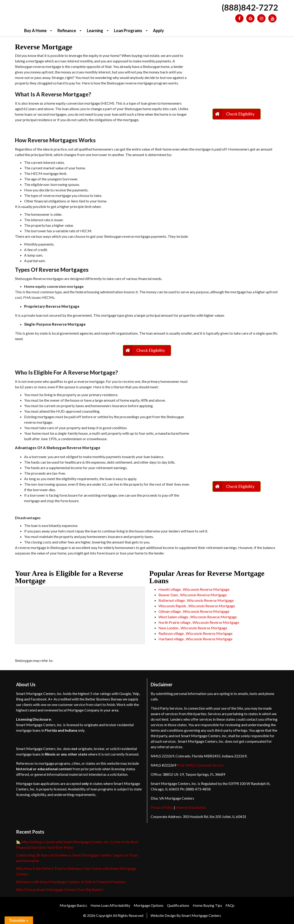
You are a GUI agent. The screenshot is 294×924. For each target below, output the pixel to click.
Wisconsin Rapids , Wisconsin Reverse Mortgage (196, 606)
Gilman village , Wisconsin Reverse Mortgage (193, 611)
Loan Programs (128, 30)
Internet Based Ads (191, 807)
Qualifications (178, 905)
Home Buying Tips (207, 905)
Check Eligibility (240, 113)
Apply (158, 30)
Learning (95, 30)
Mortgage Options (149, 905)
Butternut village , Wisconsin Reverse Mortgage (196, 600)
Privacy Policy (162, 807)
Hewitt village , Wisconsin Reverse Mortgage (193, 589)
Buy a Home (35, 30)
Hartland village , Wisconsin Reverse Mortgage (195, 639)
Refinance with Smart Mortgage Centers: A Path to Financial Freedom (70, 881)
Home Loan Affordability (110, 905)
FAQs (230, 905)
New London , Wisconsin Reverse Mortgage (192, 628)
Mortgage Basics (73, 905)
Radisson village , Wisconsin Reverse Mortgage (195, 633)
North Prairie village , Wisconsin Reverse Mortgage (198, 622)
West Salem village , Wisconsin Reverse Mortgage (197, 617)
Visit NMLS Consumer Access (200, 765)
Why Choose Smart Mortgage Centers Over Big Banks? (59, 889)
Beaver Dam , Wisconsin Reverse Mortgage (192, 595)
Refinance (66, 30)
